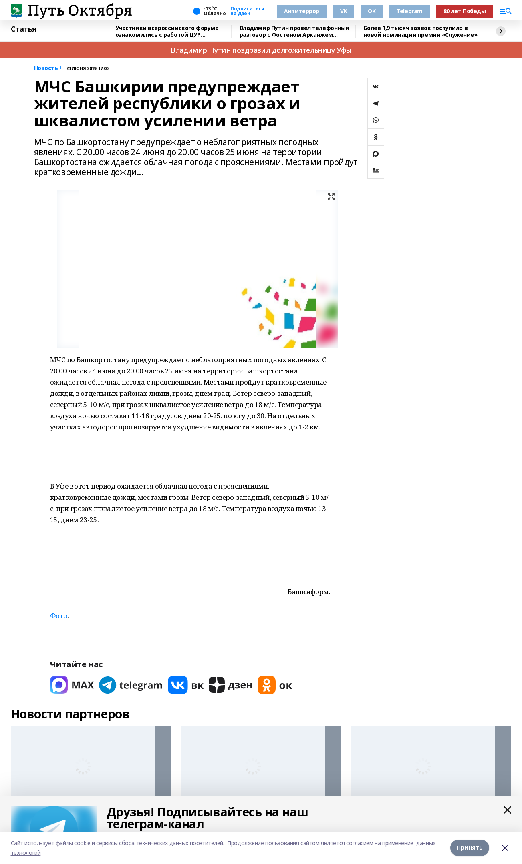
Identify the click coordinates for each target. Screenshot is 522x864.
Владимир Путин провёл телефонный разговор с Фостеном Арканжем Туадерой (295, 31)
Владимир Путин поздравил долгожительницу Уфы (261, 50)
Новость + (48, 68)
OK (371, 11)
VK (343, 11)
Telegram (409, 11)
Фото (58, 615)
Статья (23, 29)
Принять (470, 848)
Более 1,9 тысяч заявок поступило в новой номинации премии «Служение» (421, 31)
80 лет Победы (464, 11)
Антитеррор (301, 11)
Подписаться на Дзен (247, 11)
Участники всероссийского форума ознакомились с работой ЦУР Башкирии (167, 31)
